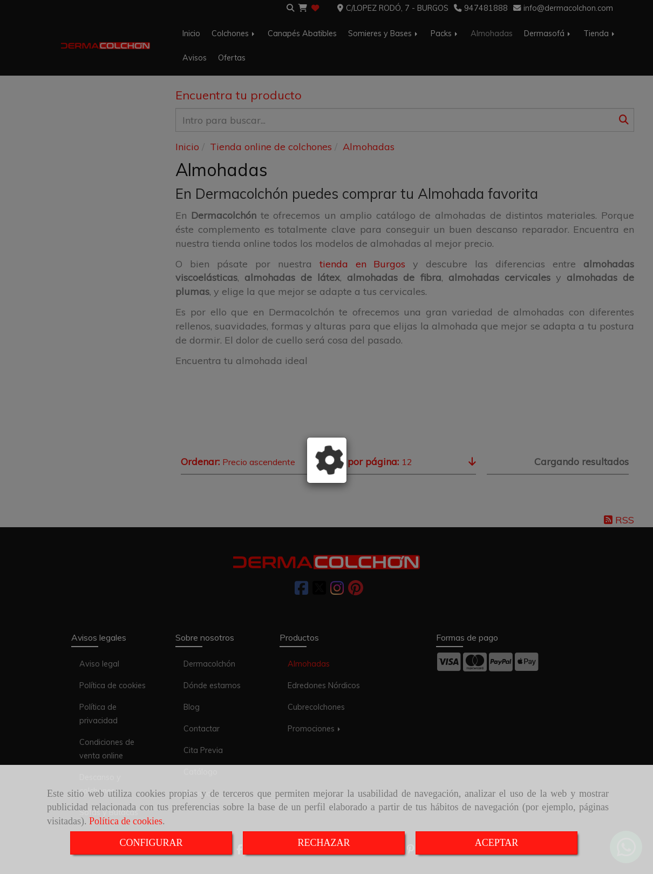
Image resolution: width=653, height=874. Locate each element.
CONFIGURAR (150, 842)
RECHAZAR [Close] (323, 842)
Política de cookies (125, 821)
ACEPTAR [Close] (497, 842)
